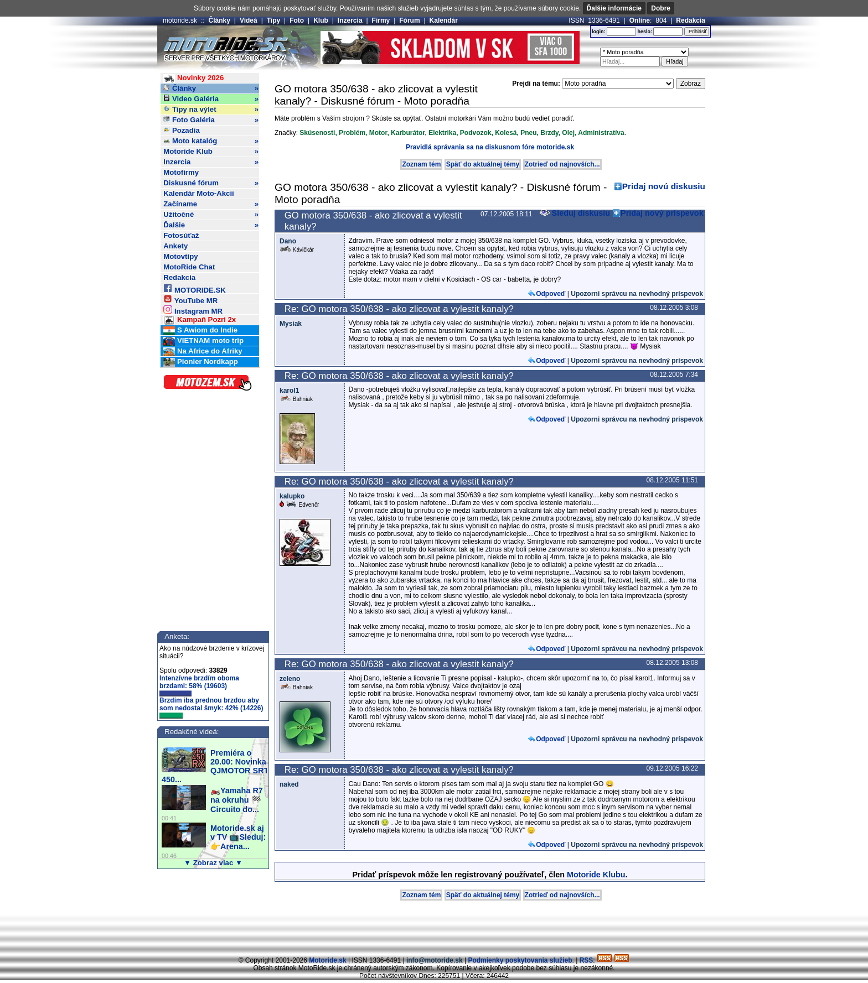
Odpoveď (550, 294)
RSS (586, 960)
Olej (568, 133)
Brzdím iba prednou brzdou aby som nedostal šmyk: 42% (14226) (211, 707)
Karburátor (408, 133)
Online (639, 20)
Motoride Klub (211, 151)
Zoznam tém (421, 164)
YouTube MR (190, 299)
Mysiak (291, 323)
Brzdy (549, 133)
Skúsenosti (317, 133)
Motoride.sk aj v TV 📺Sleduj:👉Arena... (238, 837)
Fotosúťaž (181, 235)
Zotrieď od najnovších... (562, 164)
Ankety (175, 246)
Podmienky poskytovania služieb (520, 960)
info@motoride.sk (434, 960)
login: (599, 31)
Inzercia (350, 20)
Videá (248, 20)
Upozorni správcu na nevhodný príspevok (637, 294)
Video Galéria (211, 99)
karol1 (289, 390)
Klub (320, 20)
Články (219, 20)
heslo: (644, 31)
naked (289, 784)
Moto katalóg (211, 141)
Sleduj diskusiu (575, 213)
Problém (352, 133)
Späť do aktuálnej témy (482, 164)
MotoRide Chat (189, 267)
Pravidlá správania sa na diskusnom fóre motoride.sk (490, 147)
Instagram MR (193, 309)
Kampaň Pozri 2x (199, 320)
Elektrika (442, 133)
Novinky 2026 (193, 78)
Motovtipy (180, 256)
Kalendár (444, 20)
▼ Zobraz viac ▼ (213, 863)
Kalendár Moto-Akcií (198, 193)
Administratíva (601, 133)
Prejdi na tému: (536, 83)
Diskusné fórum (211, 183)
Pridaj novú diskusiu (663, 186)
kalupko (292, 496)
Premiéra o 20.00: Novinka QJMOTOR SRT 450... (215, 766)
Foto (297, 20)
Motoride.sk (327, 960)
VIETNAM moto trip (203, 341)
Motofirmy (181, 172)
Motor (378, 133)
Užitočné (211, 214)
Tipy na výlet (211, 109)
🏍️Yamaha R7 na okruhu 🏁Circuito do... (236, 800)
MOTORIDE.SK (194, 288)
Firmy (381, 20)
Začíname (211, 204)
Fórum (409, 20)
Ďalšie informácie (614, 8)
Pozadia (181, 130)
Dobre (660, 8)
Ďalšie (211, 225)
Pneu (528, 133)
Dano (288, 241)
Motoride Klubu (596, 874)
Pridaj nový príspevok (662, 213)
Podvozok (476, 133)
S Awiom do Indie (200, 330)
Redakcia (690, 20)
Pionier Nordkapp (200, 362)
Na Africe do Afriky (202, 351)
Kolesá (505, 133)
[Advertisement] (434, 930)
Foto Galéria (211, 120)
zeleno (290, 679)
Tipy (273, 20)
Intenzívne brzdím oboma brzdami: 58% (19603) (199, 685)
